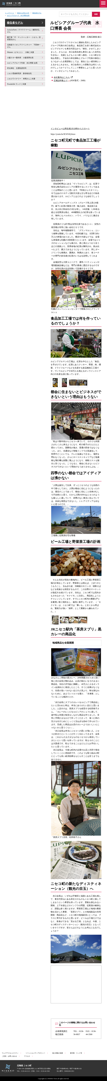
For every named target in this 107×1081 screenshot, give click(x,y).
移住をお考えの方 (23, 13)
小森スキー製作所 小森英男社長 (25, 60)
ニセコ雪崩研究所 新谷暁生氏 (25, 78)
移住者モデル (36, 13)
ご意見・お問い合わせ (11, 1056)
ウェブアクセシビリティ (11, 1053)
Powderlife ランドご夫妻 (25, 88)
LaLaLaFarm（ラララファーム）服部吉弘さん (25, 33)
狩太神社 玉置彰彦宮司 (25, 72)
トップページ (9, 13)
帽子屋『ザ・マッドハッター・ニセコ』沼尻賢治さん (25, 40)
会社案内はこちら (62, 77)
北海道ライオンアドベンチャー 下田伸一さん (25, 48)
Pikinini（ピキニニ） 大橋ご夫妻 (25, 55)
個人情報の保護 (59, 1053)
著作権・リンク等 (77, 1053)
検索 (97, 14)
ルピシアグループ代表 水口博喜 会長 (25, 66)
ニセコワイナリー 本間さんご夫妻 (25, 83)
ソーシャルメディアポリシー (37, 1053)
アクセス (28, 1056)
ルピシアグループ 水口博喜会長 (18, 15)
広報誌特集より (61, 80)
